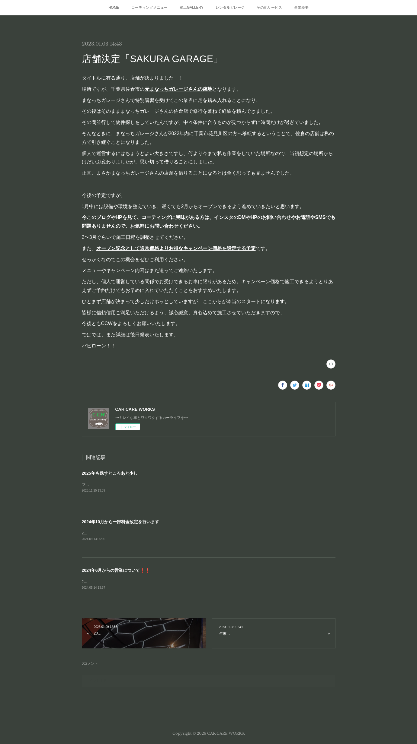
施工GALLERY (192, 7)
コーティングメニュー (149, 7)
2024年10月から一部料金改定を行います (120, 522)
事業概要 (301, 7)
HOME (113, 7)
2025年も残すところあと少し (110, 473)
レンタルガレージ (230, 7)
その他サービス (269, 7)
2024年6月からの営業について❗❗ (116, 570)
